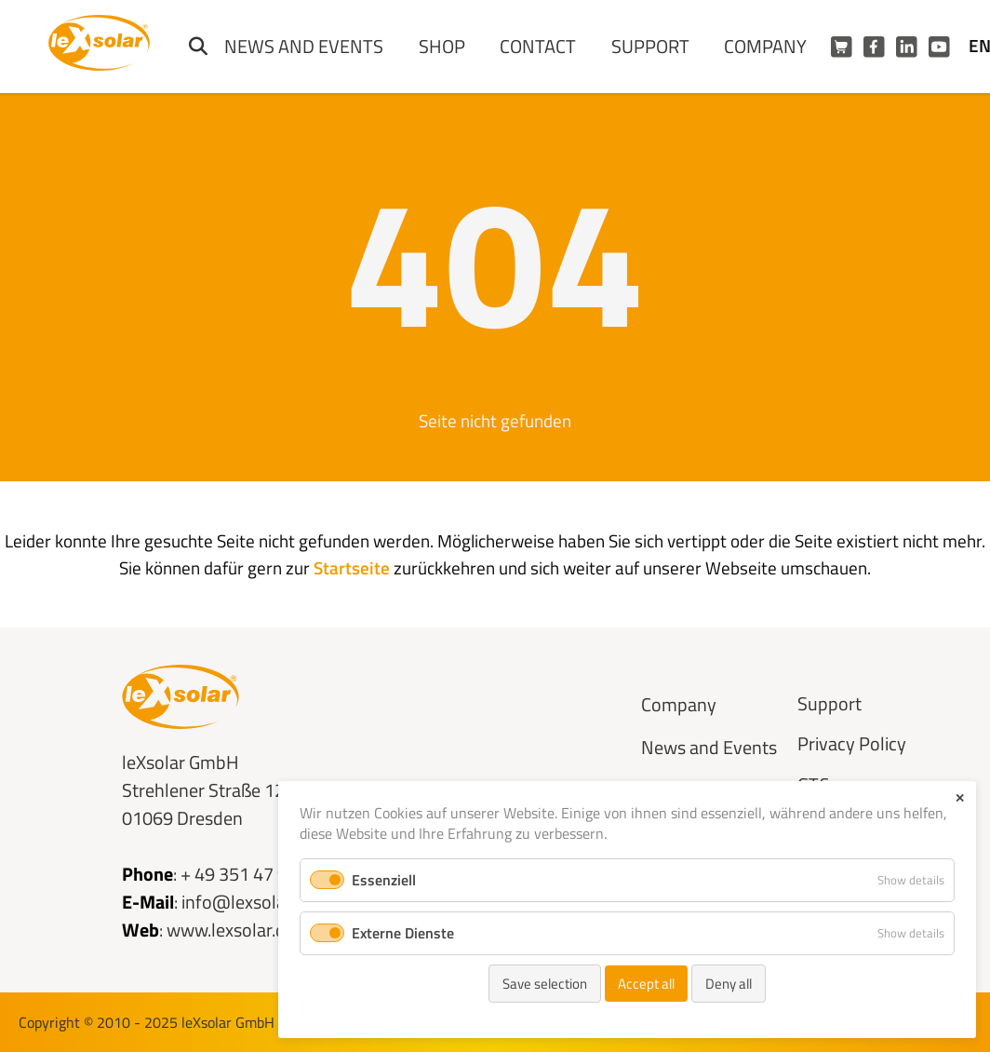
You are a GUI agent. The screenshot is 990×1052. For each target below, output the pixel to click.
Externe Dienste (403, 933)
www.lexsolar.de (231, 929)
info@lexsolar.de (247, 901)
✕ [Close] (960, 798)
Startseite (352, 567)
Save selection (544, 983)
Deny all (728, 983)
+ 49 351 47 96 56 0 (258, 873)
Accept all (646, 983)
